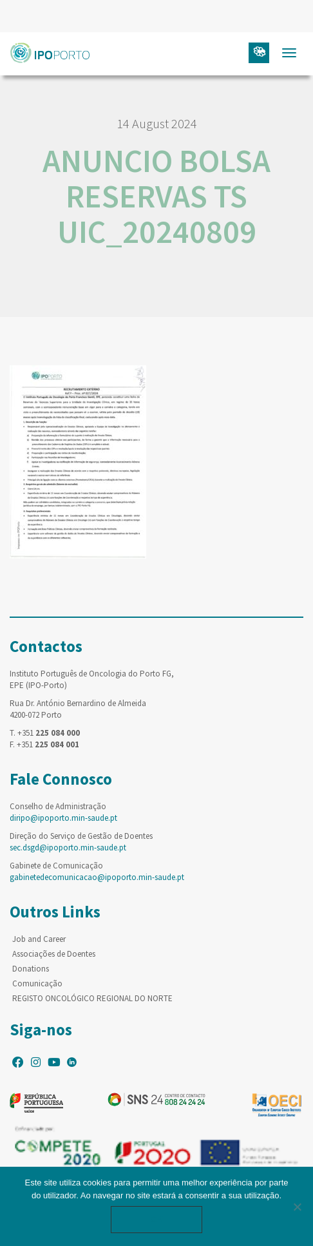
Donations (30, 968)
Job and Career (39, 939)
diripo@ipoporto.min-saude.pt (63, 817)
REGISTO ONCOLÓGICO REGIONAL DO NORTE (92, 998)
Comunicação (37, 983)
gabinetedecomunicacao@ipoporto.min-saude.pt (97, 877)
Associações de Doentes (53, 953)
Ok (156, 1219)
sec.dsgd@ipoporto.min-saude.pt (68, 847)
